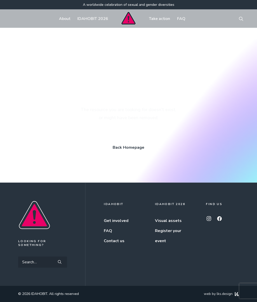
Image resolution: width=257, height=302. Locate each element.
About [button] (64, 18)
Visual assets (168, 220)
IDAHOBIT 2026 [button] (92, 18)
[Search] (42, 262)
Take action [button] (159, 18)
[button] (243, 18)
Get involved (116, 220)
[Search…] (42, 262)
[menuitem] (64, 18)
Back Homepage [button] (128, 147)
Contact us (114, 241)
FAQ (181, 18)
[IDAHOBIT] (128, 19)
